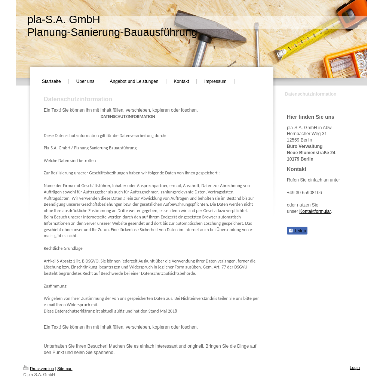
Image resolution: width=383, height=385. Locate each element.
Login (355, 367)
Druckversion (38, 368)
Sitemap (64, 368)
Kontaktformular (315, 211)
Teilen (297, 230)
